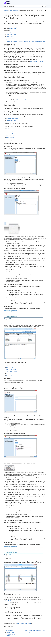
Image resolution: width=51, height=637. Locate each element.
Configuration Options (11, 34)
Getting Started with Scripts (12, 118)
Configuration (9, 36)
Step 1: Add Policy (10, 128)
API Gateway (6, 10)
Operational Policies (16, 10)
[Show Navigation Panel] (45, 2)
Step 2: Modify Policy (11, 131)
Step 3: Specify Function (11, 133)
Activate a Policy (7, 600)
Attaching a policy (10, 39)
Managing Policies (10, 632)
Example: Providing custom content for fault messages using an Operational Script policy (25, 41)
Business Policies (12, 28)
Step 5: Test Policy (10, 137)
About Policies (9, 630)
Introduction (9, 32)
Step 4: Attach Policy (10, 135)
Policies (10, 10)
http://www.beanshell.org (23, 99)
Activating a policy (10, 38)
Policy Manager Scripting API (36, 61)
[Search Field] (25, 6)
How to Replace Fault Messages (24, 623)
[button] (42, 6)
